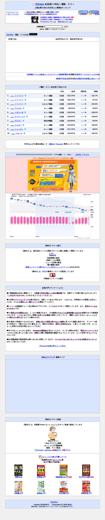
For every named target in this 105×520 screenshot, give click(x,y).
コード (96, 79)
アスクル (18, 108)
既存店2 (82, 79)
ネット (90, 74)
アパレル (36, 74)
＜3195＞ (12, 125)
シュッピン (19, 129)
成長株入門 (41, 493)
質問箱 (96, 14)
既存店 (76, 79)
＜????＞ (12, 96)
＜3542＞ (12, 113)
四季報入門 (41, 477)
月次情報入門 (64, 493)
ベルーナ (19, 133)
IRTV (44, 271)
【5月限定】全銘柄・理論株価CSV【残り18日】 (55, 17)
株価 (87, 79)
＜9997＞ (13, 134)
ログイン (94, 12)
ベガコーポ (19, 112)
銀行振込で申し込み (65, 22)
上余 (91, 79)
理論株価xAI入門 (62, 477)
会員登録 (83, 12)
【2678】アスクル (82, 155)
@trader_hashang (43, 450)
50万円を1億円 (85, 477)
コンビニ (48, 74)
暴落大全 (18, 477)
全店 (66, 79)
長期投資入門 (86, 493)
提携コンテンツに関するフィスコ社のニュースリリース (47, 267)
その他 (96, 74)
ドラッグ (55, 74)
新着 (58, 79)
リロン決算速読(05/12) (48, 14)
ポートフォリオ (12, 14)
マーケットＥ (20, 117)
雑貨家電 (62, 74)
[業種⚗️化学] (54, 12)
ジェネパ (18, 125)
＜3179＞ (12, 129)
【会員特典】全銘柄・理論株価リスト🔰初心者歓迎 (56, 19)
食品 (42, 74)
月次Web (39, 4)
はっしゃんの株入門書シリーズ (52, 457)
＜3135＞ (12, 117)
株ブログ (65, 450)
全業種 (30, 74)
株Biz (70, 505)
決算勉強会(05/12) (31, 14)
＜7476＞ (12, 121)
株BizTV (56, 450)
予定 (62, 79)
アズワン (18, 121)
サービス (84, 74)
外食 (68, 74)
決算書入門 (18, 493)
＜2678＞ (12, 108)
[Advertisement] (52, 57)
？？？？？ (19, 96)
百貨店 (77, 74)
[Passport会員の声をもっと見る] (52, 346)
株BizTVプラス (48, 357)
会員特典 (82, 14)
